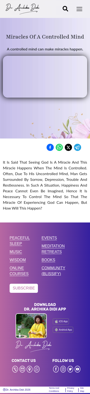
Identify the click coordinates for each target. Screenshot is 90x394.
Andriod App (63, 329)
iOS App (61, 321)
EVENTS (49, 238)
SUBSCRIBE (24, 288)
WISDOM (18, 260)
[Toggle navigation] (79, 9)
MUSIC (16, 252)
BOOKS (48, 260)
